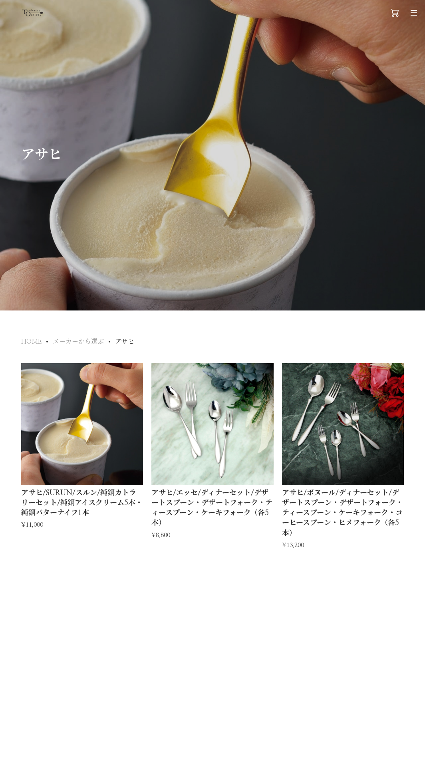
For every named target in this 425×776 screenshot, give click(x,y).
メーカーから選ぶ (78, 341)
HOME (31, 341)
